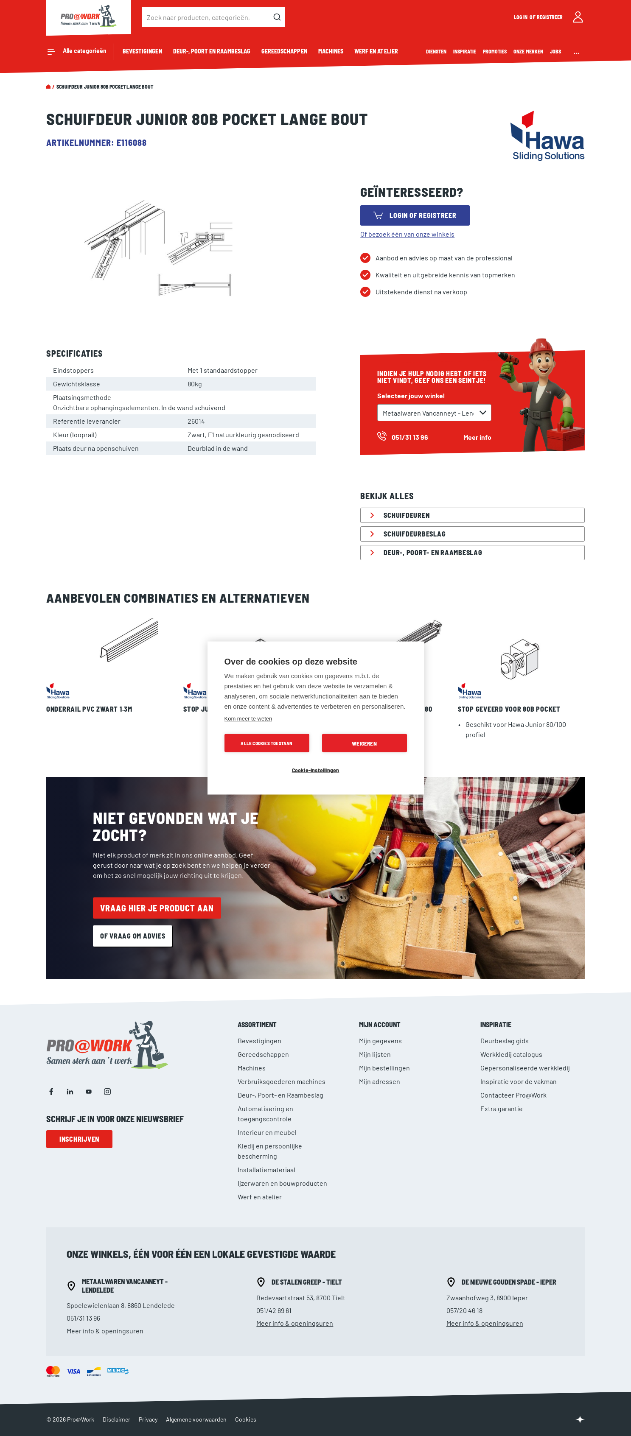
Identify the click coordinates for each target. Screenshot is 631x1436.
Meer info (477, 437)
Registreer (550, 17)
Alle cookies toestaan (266, 743)
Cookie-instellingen (315, 770)
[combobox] (213, 17)
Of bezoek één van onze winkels (407, 234)
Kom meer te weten (248, 718)
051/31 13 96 (83, 1318)
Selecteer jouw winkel (411, 395)
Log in (521, 17)
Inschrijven (79, 1139)
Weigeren (364, 743)
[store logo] (88, 17)
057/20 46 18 (464, 1310)
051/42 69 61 (274, 1310)
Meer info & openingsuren (105, 1331)
